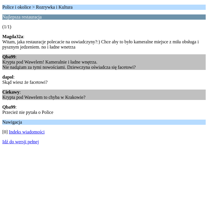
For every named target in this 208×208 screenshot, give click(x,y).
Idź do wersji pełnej (20, 141)
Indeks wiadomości (27, 131)
